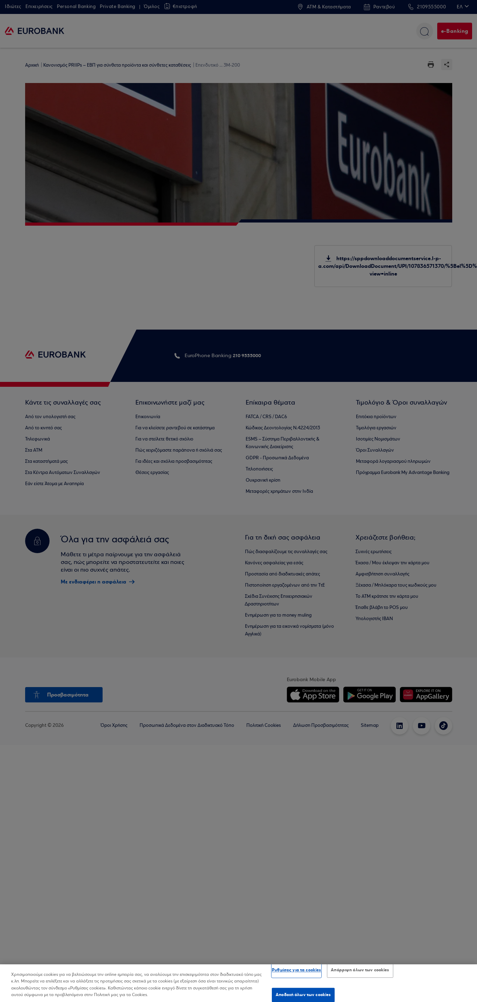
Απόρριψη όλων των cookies (360, 970)
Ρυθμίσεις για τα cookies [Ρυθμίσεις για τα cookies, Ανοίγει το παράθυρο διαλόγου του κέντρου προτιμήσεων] (296, 970)
